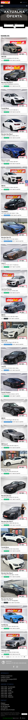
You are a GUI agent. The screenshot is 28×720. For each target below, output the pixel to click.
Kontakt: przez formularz (8, 710)
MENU (2, 6)
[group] (14, 15)
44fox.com (22, 718)
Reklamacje (4, 681)
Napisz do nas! (11, 718)
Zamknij (24, 714)
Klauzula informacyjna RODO (9, 679)
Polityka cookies (5, 677)
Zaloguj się (23, 2)
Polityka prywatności (6, 676)
